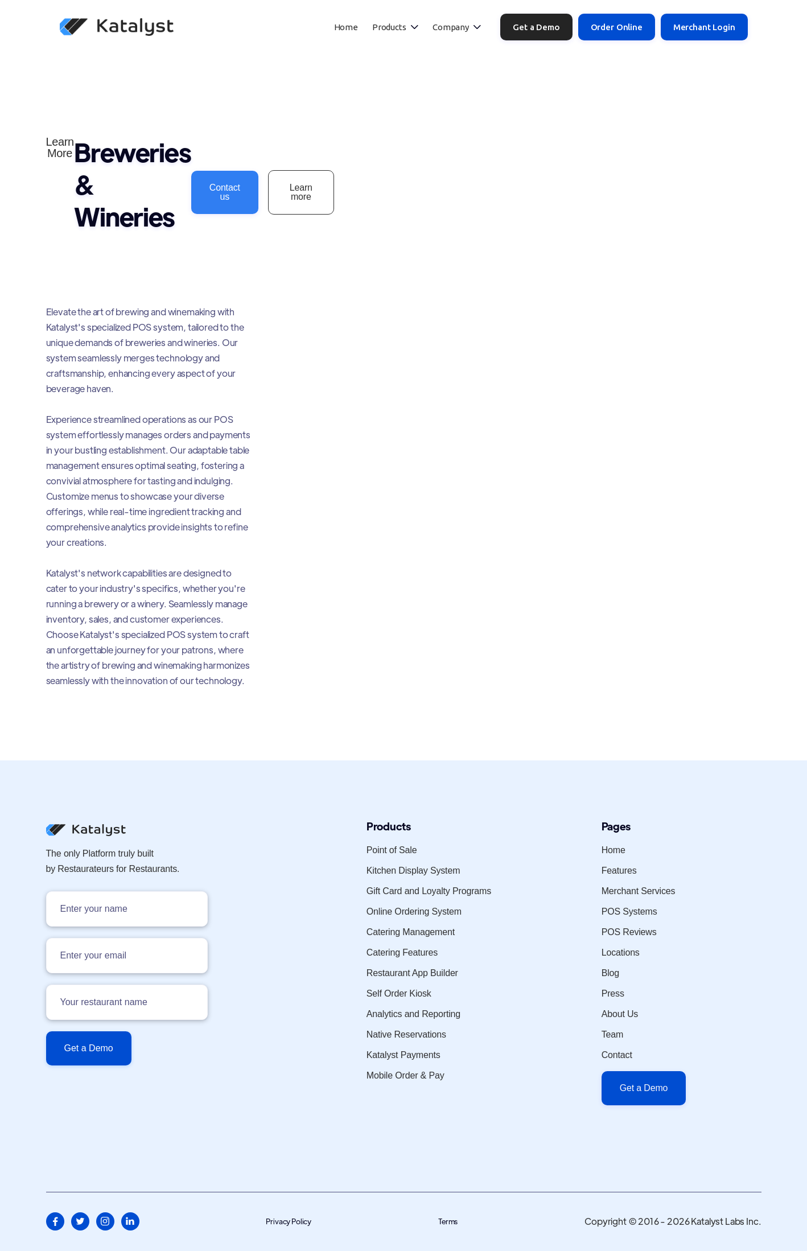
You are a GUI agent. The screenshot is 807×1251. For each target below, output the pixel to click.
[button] (395, 27)
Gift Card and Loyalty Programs (429, 891)
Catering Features (402, 952)
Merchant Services (639, 891)
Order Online (617, 27)
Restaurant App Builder (412, 973)
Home (346, 27)
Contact (617, 1055)
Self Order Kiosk (399, 993)
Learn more (301, 192)
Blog (610, 973)
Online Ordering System (414, 911)
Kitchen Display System (413, 870)
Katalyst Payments (403, 1055)
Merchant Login (704, 27)
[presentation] (132, 1099)
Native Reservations (406, 1034)
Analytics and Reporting (413, 1014)
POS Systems (629, 911)
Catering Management (411, 932)
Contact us (224, 192)
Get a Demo (536, 27)
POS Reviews (629, 932)
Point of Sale (392, 850)
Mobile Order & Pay (405, 1075)
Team (613, 1034)
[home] (117, 26)
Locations (621, 952)
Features (619, 870)
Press (613, 993)
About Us (620, 1014)
